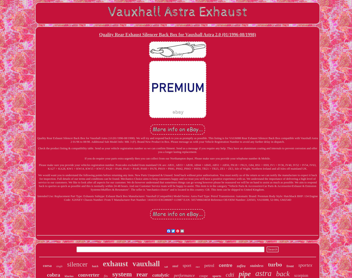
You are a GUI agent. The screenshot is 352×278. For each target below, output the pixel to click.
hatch (95, 266)
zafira (241, 266)
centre (225, 265)
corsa (47, 266)
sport (187, 265)
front (290, 266)
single (59, 266)
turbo (275, 264)
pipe (245, 274)
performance (184, 275)
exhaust (115, 263)
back (283, 274)
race (198, 267)
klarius (69, 276)
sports (216, 276)
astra (263, 273)
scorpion (301, 275)
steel (175, 266)
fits (106, 276)
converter (89, 275)
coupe (203, 276)
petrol (209, 265)
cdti (230, 275)
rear (142, 274)
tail (166, 266)
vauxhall (146, 264)
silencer (77, 264)
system (122, 274)
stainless (256, 266)
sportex (305, 265)
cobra (53, 275)
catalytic (161, 275)
